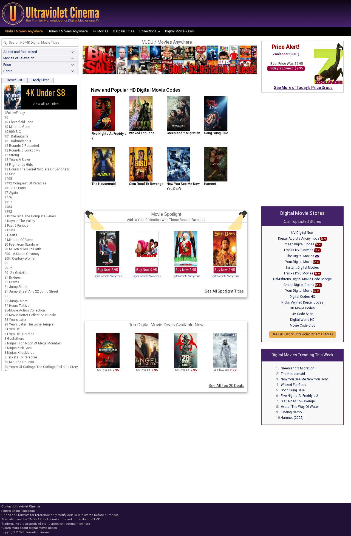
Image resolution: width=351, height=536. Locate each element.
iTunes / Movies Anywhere (68, 31)
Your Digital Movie (298, 262)
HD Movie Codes (302, 308)
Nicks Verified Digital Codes (302, 302)
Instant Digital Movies (302, 268)
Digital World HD (302, 320)
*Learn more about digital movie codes (29, 527)
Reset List (14, 80)
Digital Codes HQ (302, 297)
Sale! (324, 238)
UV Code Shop (302, 314)
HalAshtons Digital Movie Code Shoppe (302, 279)
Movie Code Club (302, 325)
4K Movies (100, 31)
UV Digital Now (302, 233)
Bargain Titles (123, 31)
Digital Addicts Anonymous (108, 276)
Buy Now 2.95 (107, 270)
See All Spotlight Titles (224, 291)
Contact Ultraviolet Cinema (20, 506)
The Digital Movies (300, 256)
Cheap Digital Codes (299, 244)
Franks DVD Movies (298, 250)
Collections (149, 31)
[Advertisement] (302, 132)
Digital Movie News (179, 31)
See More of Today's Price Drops (303, 87)
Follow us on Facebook (18, 510)
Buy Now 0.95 (146, 270)
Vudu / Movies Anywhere (24, 31)
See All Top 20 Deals (226, 385)
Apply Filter (41, 80)
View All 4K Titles (46, 104)
